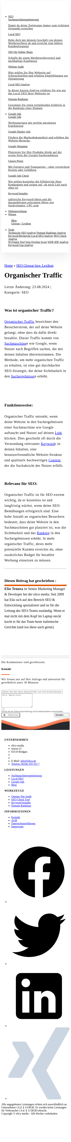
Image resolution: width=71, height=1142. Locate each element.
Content (54, 460)
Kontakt (8, 250)
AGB (14, 822)
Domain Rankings (21, 808)
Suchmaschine (15, 343)
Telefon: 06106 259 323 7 (25, 766)
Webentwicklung (17, 211)
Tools (11, 229)
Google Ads (14, 113)
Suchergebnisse (23, 376)
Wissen (12, 214)
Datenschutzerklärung (23, 826)
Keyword (48, 444)
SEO (10, 16)
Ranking (43, 533)
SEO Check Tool (20, 802)
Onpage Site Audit (21, 799)
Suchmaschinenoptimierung (26, 778)
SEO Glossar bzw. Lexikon (35, 265)
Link (58, 433)
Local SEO (17, 781)
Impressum (17, 829)
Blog (14, 787)
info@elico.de (28, 763)
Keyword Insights (21, 805)
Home (8, 265)
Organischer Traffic (19, 321)
